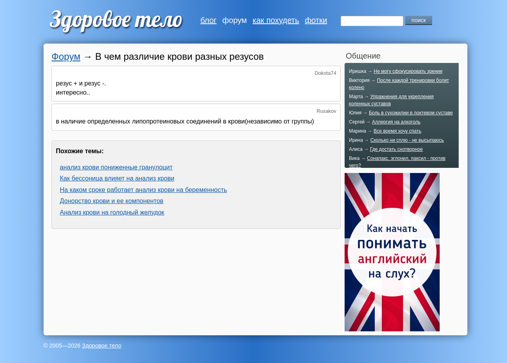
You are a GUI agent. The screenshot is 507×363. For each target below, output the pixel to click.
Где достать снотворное (396, 149)
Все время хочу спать (397, 131)
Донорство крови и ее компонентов (112, 201)
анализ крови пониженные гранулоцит (116, 167)
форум (234, 20)
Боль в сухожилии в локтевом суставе (411, 113)
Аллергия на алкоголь (396, 122)
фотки (316, 20)
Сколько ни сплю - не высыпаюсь (407, 140)
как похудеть (276, 20)
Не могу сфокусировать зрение (408, 71)
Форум (65, 56)
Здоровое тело (101, 345)
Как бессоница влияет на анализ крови (117, 178)
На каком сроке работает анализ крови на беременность (143, 189)
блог (208, 20)
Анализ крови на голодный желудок (112, 212)
